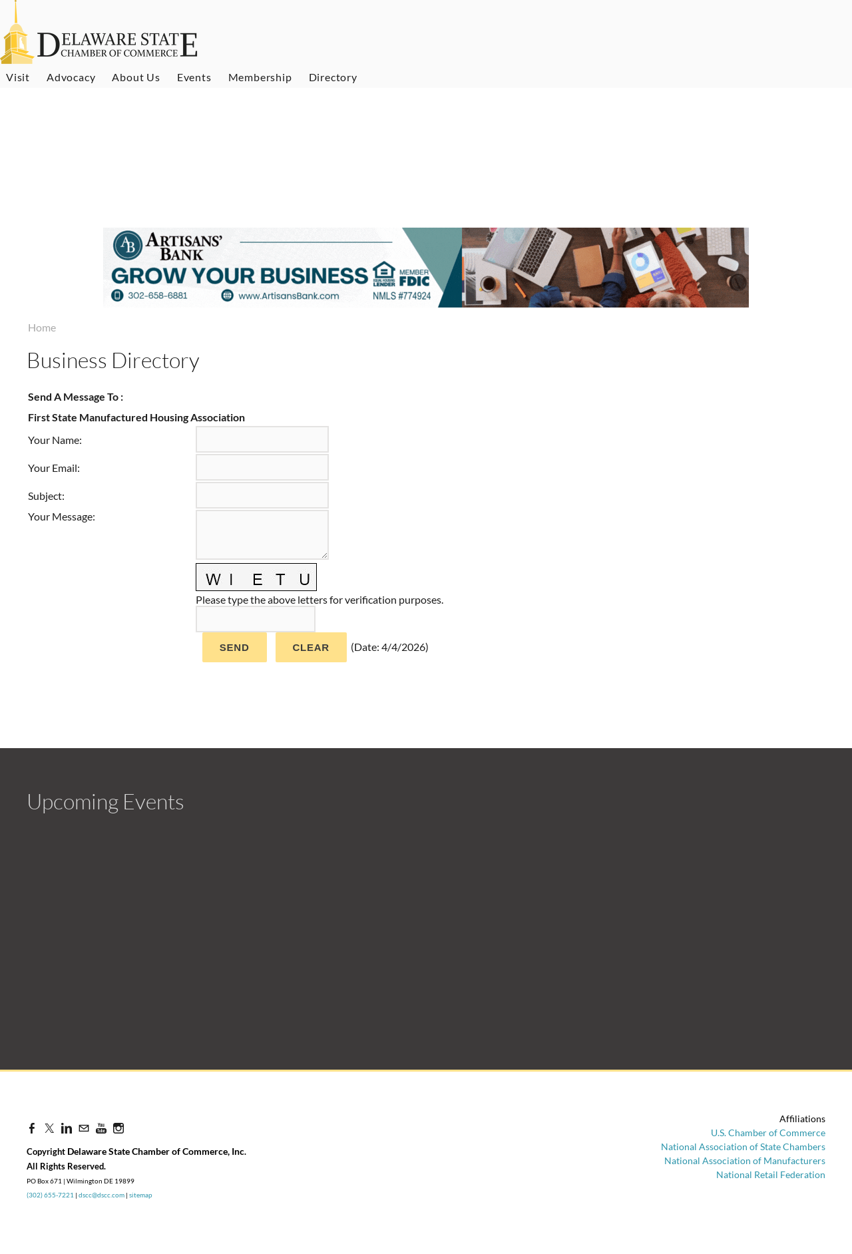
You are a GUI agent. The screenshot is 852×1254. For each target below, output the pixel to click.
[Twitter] (49, 1128)
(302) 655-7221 (50, 1195)
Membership (260, 77)
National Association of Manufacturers (744, 1160)
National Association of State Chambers (743, 1146)
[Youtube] (101, 1128)
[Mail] (84, 1128)
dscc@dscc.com (101, 1195)
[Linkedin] (66, 1128)
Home (42, 327)
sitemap (140, 1195)
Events (194, 77)
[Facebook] (32, 1128)
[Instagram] (118, 1128)
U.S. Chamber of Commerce (768, 1132)
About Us (136, 77)
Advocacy (71, 77)
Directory (333, 77)
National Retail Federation (770, 1174)
